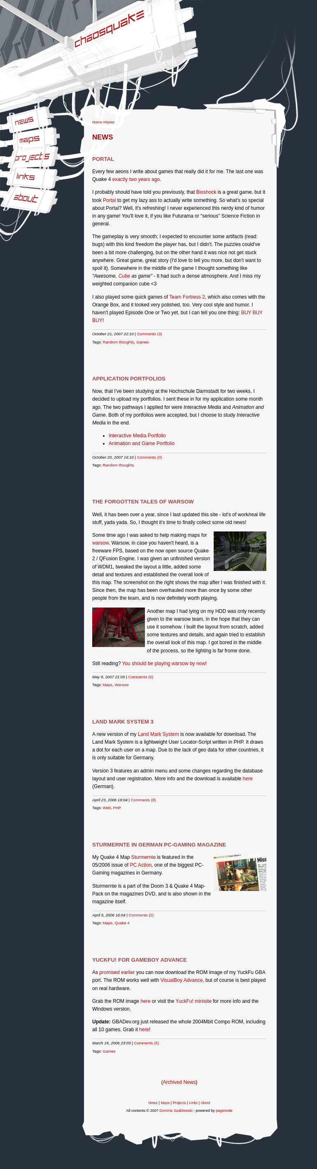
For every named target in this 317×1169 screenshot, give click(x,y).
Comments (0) (149, 457)
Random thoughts (118, 342)
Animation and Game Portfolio (142, 443)
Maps (6, 134)
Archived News (179, 1082)
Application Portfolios (128, 379)
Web (107, 807)
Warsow (121, 684)
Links (6, 171)
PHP (117, 807)
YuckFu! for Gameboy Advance (139, 960)
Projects (9, 152)
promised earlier (117, 972)
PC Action (141, 865)
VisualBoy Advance (182, 980)
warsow (100, 543)
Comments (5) (146, 1043)
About (6, 192)
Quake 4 (121, 923)
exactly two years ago (136, 179)
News (6, 118)
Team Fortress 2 (187, 297)
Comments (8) (143, 800)
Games (142, 342)
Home (97, 122)
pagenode (224, 1111)
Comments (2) (141, 915)
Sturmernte (143, 857)
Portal (103, 159)
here (248, 779)
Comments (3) (149, 334)
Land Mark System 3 (123, 722)
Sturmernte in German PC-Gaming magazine (159, 845)
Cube (124, 276)
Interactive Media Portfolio (137, 435)
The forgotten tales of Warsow (143, 502)
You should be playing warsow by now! (164, 663)
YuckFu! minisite (194, 1001)
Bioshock (206, 192)
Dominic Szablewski (175, 1111)
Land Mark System (158, 734)
